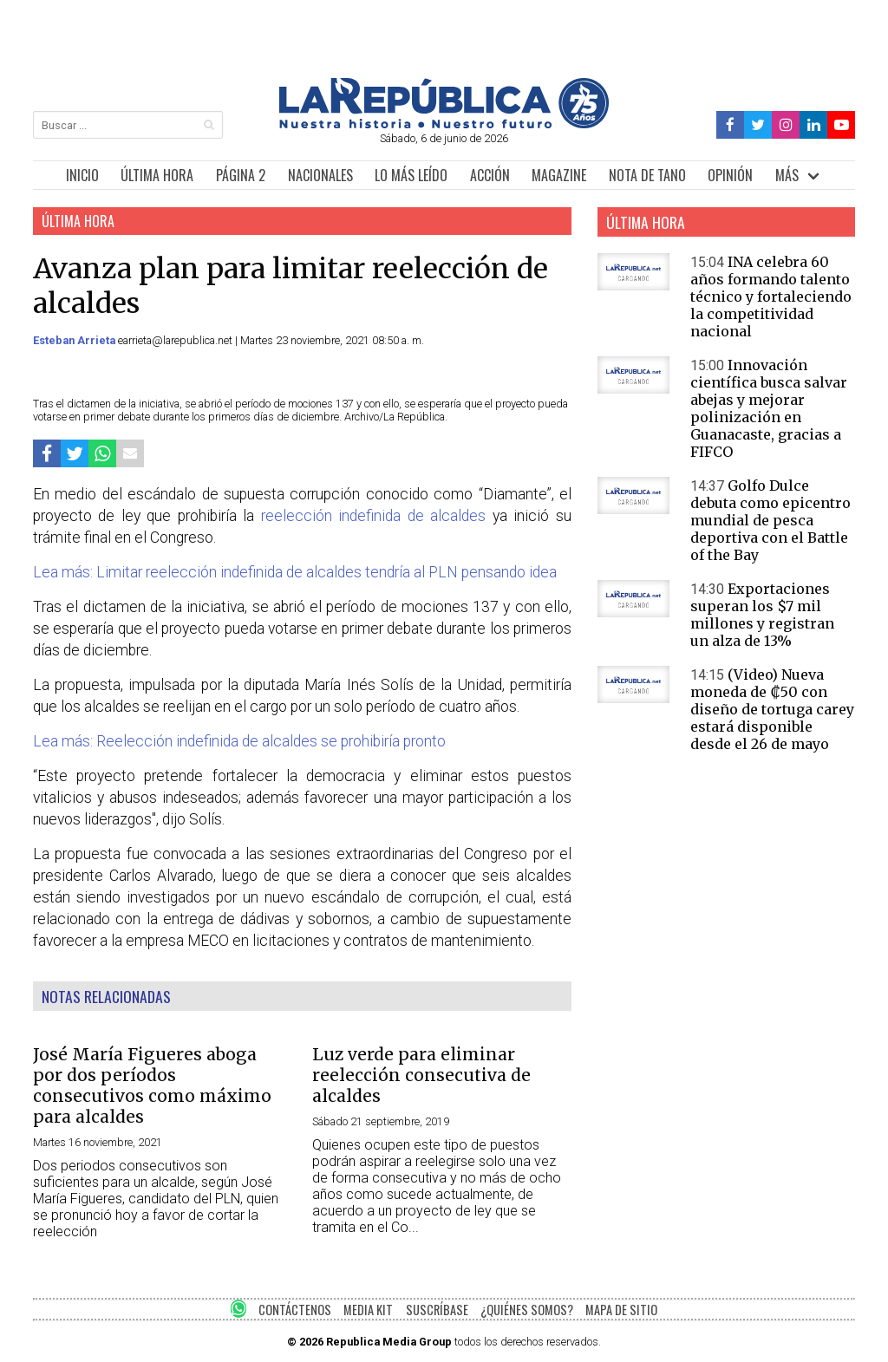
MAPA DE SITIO (621, 1309)
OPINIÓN (730, 175)
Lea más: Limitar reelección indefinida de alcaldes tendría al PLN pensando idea (295, 572)
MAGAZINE (559, 175)
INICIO (82, 175)
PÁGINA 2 (240, 175)
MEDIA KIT (368, 1309)
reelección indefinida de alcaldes (373, 516)
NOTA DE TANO (647, 175)
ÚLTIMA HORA (157, 175)
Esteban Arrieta (75, 340)
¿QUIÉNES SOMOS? (526, 1309)
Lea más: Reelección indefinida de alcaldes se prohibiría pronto (239, 741)
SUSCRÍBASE (437, 1309)
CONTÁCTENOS (294, 1309)
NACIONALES (320, 175)
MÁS (787, 175)
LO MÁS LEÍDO (411, 175)
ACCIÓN (490, 175)
